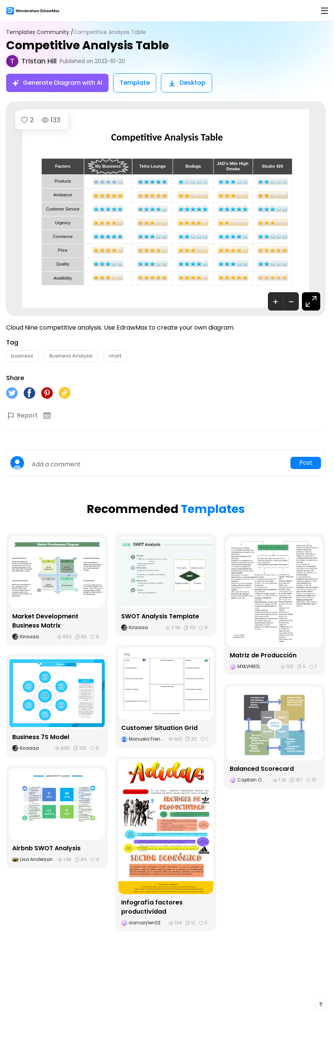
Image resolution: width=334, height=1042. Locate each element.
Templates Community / (39, 32)
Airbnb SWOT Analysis (46, 848)
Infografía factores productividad (152, 907)
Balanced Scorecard (262, 768)
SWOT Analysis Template (160, 616)
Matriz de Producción (263, 655)
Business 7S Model (40, 737)
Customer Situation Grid (159, 727)
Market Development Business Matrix (45, 621)
